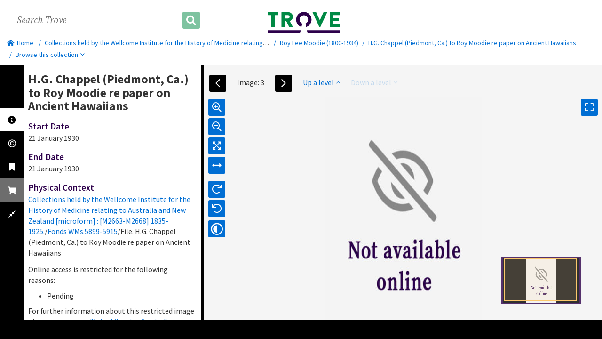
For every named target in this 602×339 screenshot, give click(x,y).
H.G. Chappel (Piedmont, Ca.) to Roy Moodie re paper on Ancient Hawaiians (472, 43)
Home (20, 43)
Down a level (374, 82)
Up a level (321, 82)
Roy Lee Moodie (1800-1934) (319, 43)
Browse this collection (50, 54)
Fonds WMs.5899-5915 (83, 231)
